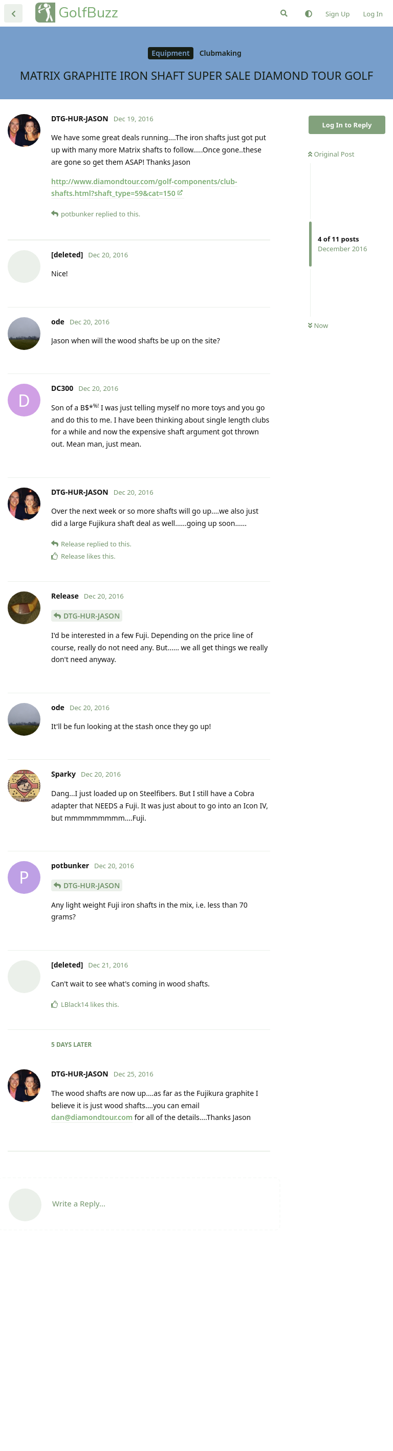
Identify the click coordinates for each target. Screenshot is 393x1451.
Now (318, 325)
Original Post (331, 154)
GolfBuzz (88, 13)
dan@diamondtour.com (92, 1215)
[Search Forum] (284, 13)
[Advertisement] (139, 289)
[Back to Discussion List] (13, 13)
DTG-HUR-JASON (91, 713)
